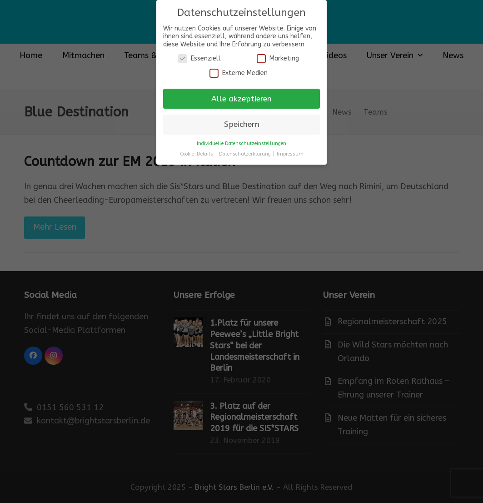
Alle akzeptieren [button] (241, 99)
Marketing (278, 58)
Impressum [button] (290, 154)
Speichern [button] (241, 124)
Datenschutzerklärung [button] (245, 154)
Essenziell (199, 58)
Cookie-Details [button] (197, 154)
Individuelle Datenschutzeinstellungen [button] (241, 143)
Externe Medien (238, 73)
